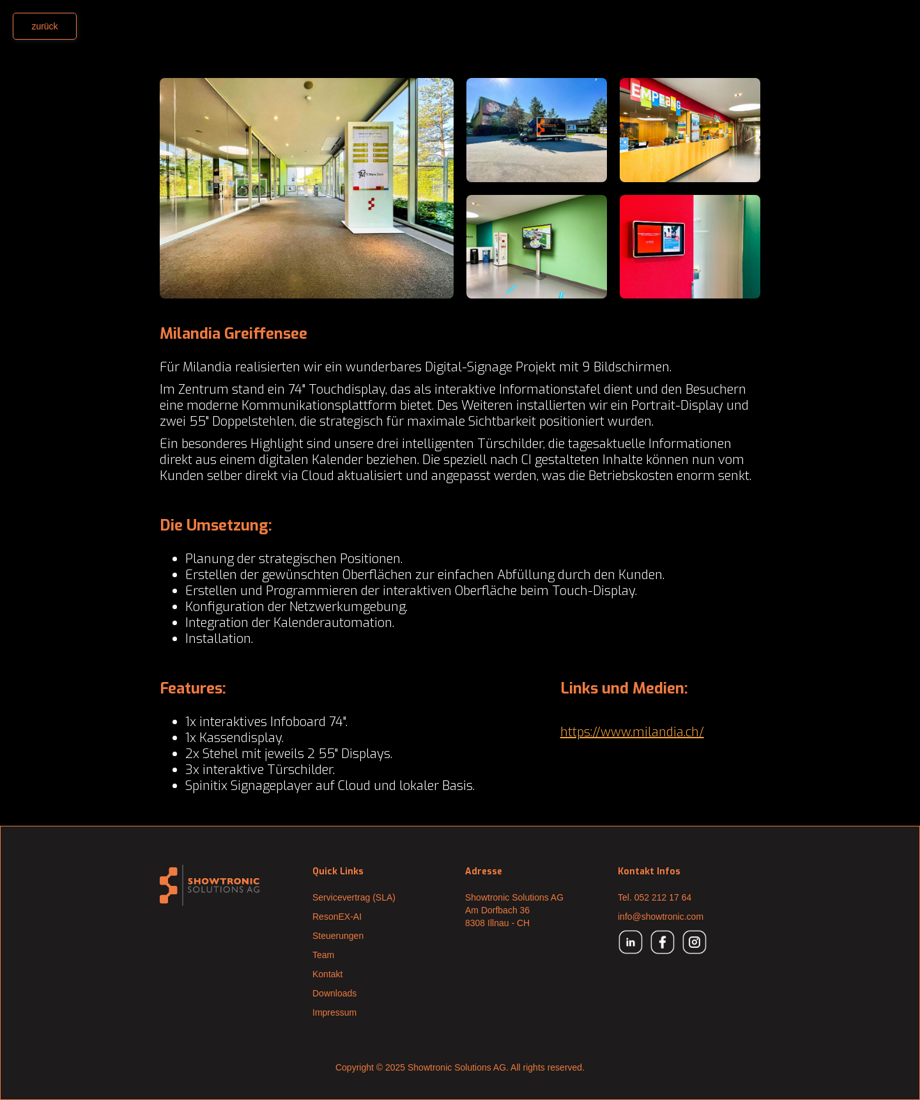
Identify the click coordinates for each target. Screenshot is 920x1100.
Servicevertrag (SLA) (353, 897)
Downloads (334, 993)
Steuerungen (338, 936)
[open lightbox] (307, 188)
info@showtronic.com (660, 916)
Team (323, 955)
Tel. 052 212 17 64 (654, 897)
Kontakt (327, 974)
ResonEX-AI (337, 916)
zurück (44, 26)
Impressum (334, 1012)
